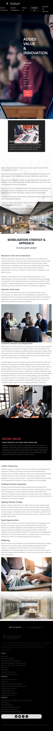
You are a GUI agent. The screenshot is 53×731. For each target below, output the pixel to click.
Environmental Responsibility (11, 684)
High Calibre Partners (9, 688)
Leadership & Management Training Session (17, 700)
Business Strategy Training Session (13, 663)
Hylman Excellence (8, 691)
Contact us (34, 9)
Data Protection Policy (9, 679)
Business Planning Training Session (13, 665)
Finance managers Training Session (14, 686)
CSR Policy (5, 670)
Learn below (28, 93)
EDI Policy (4, 682)
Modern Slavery (6, 705)
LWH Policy (5, 703)
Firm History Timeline (9, 674)
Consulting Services (8, 672)
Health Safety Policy (8, 695)
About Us (4, 656)
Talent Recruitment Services (11, 712)
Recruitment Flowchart (9, 709)
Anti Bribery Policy (7, 658)
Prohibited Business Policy (10, 707)
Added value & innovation (10, 661)
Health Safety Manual (9, 693)
